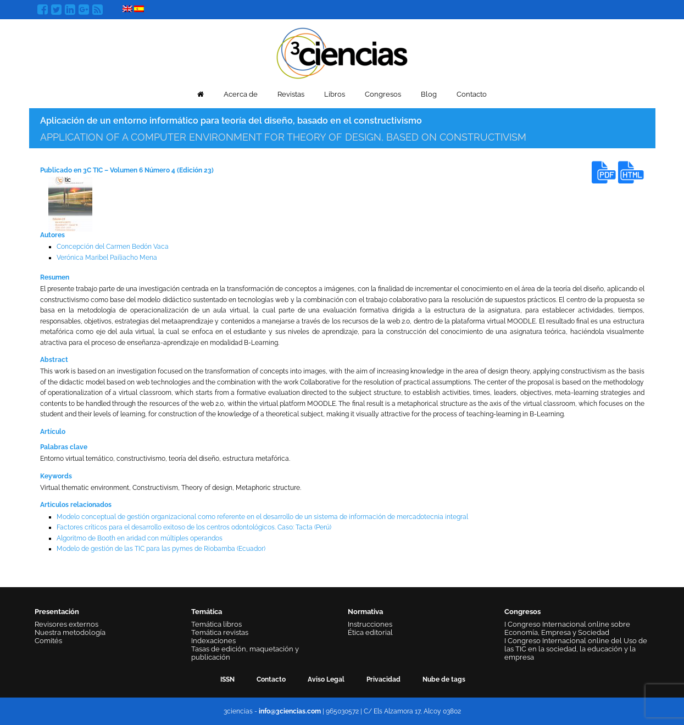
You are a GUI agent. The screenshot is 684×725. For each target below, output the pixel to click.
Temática (206, 611)
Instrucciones (370, 624)
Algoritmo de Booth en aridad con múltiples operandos (140, 538)
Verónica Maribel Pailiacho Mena (107, 257)
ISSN (227, 679)
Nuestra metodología (70, 632)
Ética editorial (370, 632)
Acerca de (241, 94)
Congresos (383, 94)
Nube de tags (443, 679)
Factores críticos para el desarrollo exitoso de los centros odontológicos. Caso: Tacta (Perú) (194, 527)
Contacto (472, 94)
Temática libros (216, 624)
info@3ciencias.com (290, 711)
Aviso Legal (326, 679)
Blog (429, 94)
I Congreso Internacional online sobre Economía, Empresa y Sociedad (567, 628)
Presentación (57, 611)
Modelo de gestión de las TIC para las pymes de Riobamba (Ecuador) (161, 549)
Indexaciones (213, 641)
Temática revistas (219, 632)
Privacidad (383, 679)
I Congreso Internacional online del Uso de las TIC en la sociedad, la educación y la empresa (575, 649)
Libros (334, 94)
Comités (48, 641)
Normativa (365, 611)
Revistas (290, 94)
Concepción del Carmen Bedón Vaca (113, 246)
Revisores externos (66, 624)
